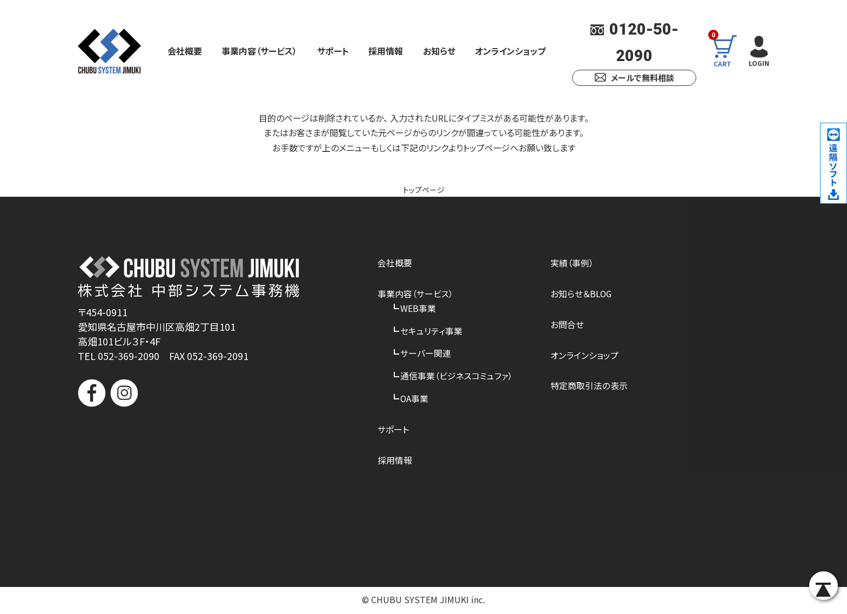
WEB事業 (418, 308)
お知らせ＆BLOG (581, 294)
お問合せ (567, 324)
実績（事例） (572, 263)
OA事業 (414, 399)
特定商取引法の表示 (589, 387)
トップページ (423, 189)
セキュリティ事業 (431, 331)
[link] (189, 448)
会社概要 (184, 50)
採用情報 (385, 50)
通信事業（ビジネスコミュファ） (456, 377)
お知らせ (439, 50)
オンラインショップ (510, 50)
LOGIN (758, 50)
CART (726, 51)
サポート (333, 50)
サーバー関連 (425, 354)
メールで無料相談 (634, 77)
